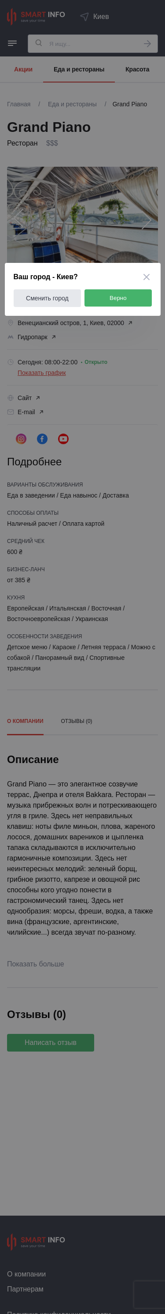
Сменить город (47, 298)
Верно (118, 298)
